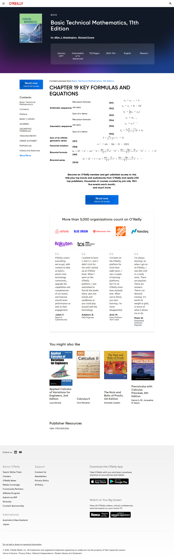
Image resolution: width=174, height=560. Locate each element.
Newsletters (40, 476)
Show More (25, 155)
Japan (6, 524)
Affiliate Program (11, 493)
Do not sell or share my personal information (22, 544)
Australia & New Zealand (15, 520)
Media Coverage (11, 484)
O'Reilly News (9, 480)
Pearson (144, 53)
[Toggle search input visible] (170, 3)
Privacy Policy (42, 480)
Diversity (7, 501)
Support (40, 466)
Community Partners (13, 489)
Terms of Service (10, 553)
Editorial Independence (42, 553)
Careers (7, 476)
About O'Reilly (11, 466)
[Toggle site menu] (3, 3)
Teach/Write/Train (12, 472)
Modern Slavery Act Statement (68, 553)
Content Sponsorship (13, 505)
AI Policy (39, 484)
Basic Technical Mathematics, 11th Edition (93, 81)
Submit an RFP (10, 497)
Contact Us (40, 472)
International (11, 514)
